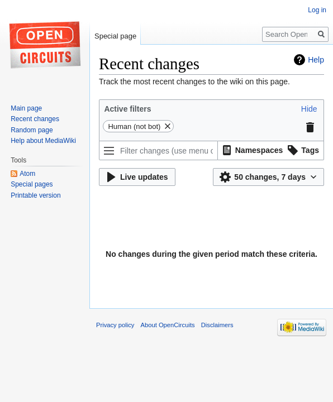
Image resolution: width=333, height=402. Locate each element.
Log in (317, 10)
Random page (32, 130)
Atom (27, 174)
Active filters (127, 108)
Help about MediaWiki (43, 141)
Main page (26, 108)
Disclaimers (217, 325)
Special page (115, 36)
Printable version (35, 195)
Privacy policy (115, 325)
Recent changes (35, 119)
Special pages (32, 184)
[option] (251, 150)
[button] (309, 109)
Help (316, 59)
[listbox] (271, 150)
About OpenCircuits (168, 325)
